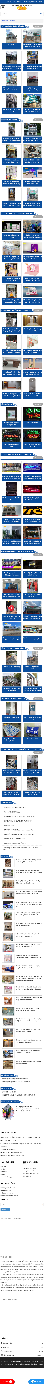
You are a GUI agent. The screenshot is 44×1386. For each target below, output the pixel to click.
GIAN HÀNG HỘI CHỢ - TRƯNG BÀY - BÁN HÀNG (17, 214)
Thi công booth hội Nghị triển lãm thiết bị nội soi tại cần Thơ (32, 236)
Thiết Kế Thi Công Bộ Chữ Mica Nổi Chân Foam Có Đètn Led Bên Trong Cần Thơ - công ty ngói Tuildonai (32, 499)
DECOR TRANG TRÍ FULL (9, 120)
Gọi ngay (7, 1381)
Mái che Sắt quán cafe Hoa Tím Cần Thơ (11, 689)
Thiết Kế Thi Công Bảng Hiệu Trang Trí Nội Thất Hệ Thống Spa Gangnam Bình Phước (11, 204)
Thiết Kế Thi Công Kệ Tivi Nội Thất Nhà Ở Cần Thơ (32, 373)
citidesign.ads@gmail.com (33, 2)
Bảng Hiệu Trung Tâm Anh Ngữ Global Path (32, 574)
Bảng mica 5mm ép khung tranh (32, 718)
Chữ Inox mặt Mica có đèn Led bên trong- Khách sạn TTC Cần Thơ (32, 521)
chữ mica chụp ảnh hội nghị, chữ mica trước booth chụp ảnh (11, 477)
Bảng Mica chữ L (32, 739)
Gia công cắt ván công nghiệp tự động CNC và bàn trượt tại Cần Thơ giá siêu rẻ (11, 794)
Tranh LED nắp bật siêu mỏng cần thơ (11, 424)
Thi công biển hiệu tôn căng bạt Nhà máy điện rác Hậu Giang (12, 639)
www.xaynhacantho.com (8, 1188)
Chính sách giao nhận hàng (31, 1173)
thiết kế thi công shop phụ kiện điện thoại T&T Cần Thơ (11, 139)
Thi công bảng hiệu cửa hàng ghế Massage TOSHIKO (11, 574)
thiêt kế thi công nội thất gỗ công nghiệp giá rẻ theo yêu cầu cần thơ (11, 330)
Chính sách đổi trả (28, 1176)
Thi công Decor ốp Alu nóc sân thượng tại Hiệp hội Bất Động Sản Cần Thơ (32, 690)
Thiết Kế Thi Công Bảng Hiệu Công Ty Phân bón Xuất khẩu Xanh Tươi (32, 617)
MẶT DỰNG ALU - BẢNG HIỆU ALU (12, 26)
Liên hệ (3, 1174)
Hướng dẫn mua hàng (29, 1168)
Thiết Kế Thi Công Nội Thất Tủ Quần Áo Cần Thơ (32, 395)
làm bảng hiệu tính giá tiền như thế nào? (15, 1078)
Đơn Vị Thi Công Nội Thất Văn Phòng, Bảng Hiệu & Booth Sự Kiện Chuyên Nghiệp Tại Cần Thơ (29, 904)
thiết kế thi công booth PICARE (11, 236)
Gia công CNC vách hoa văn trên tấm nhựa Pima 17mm (32, 772)
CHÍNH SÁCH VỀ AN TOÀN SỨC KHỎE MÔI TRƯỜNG (18, 1095)
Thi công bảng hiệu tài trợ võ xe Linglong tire (32, 67)
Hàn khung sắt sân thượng (11, 666)
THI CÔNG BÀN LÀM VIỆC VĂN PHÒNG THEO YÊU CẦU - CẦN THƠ (11, 373)
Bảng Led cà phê (32, 422)
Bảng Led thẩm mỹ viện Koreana (11, 445)
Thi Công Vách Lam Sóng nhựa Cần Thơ (32, 330)
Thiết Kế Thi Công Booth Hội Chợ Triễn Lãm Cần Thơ (32, 301)
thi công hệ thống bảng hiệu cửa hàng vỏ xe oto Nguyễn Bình (32, 89)
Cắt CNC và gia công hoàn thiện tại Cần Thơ (32, 793)
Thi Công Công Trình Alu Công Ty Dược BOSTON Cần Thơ (32, 111)
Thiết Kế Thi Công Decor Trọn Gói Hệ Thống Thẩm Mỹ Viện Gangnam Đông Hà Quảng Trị (11, 161)
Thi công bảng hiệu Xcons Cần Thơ (11, 110)
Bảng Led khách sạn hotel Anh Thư (32, 445)
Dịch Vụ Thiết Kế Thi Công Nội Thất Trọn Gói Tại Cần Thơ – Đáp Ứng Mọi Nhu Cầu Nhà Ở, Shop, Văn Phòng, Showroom (29, 978)
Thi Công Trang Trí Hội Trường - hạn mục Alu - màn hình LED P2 (11, 596)
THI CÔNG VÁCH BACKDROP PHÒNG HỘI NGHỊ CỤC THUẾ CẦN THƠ (32, 352)
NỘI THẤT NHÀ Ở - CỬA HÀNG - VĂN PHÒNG (16, 310)
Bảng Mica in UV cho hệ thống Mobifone (11, 740)
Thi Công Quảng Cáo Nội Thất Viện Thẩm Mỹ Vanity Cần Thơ (11, 183)
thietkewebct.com (6, 1190)
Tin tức (3, 1169)
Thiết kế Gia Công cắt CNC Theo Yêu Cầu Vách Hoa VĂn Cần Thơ (11, 772)
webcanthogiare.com (7, 1193)
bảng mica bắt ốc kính (11, 717)
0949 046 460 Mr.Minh (14, 2)
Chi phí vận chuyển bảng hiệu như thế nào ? (16, 1082)
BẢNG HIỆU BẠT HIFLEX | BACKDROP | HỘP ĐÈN (17, 551)
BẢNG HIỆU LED (6, 404)
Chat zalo (36, 1381)
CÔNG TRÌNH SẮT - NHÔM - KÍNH (12, 648)
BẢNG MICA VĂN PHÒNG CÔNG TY (13, 699)
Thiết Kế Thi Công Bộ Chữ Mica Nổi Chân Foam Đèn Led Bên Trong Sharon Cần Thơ (32, 477)
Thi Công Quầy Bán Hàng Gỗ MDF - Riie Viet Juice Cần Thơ (11, 352)
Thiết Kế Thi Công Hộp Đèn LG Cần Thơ (11, 617)
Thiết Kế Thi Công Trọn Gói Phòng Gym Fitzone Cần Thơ (32, 139)
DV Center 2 (11, 44)
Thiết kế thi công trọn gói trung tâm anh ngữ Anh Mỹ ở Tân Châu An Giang (32, 204)
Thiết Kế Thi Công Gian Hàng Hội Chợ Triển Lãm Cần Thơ (32, 280)
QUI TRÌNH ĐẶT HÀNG (9, 1092)
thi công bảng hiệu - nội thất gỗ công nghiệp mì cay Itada (11, 67)
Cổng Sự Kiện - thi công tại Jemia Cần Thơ (32, 595)
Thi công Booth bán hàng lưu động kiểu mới (11, 279)
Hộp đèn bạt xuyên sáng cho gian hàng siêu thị (32, 639)
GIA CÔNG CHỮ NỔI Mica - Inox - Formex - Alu (16, 455)
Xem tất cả (38, 26)
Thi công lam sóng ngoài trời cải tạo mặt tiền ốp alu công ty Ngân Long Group (11, 89)
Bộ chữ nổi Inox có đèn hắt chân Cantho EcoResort (32, 542)
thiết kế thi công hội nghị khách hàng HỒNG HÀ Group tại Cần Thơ (11, 258)
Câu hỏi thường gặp (6, 1177)
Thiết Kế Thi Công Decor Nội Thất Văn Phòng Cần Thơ (11, 395)
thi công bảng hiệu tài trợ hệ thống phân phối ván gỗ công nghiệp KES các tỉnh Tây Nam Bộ (32, 46)
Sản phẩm (4, 1172)
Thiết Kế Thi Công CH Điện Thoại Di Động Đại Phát (32, 161)
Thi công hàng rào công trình (32, 668)
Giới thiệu (3, 1166)
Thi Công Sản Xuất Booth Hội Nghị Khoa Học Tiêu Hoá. (32, 258)
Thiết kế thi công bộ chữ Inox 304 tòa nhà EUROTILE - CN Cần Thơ (11, 542)
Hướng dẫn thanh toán (29, 1171)
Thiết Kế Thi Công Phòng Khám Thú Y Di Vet (32, 183)
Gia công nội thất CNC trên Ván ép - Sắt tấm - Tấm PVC (21, 749)
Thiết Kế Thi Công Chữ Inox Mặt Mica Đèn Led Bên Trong (11, 521)
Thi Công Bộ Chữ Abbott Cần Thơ (11, 499)
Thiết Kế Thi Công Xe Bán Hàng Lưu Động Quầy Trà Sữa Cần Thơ (11, 301)
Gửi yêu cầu (5, 1209)
